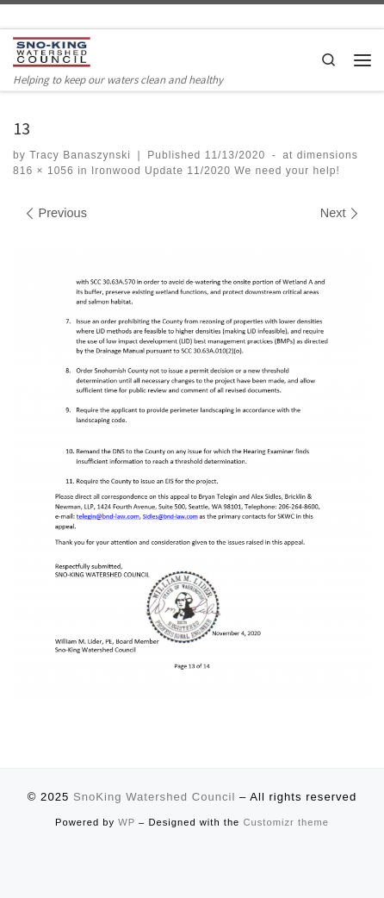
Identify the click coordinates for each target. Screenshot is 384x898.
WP (126, 822)
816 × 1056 (43, 171)
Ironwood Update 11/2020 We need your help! (214, 171)
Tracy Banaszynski (80, 155)
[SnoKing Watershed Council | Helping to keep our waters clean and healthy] (51, 51)
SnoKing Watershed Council (154, 796)
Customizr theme (286, 822)
